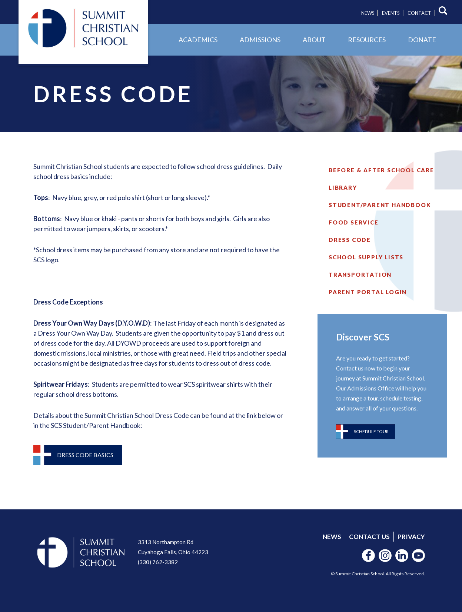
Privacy (411, 537)
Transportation (360, 274)
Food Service (354, 222)
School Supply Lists (366, 257)
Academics (198, 40)
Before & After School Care (381, 170)
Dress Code (350, 239)
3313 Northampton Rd (165, 542)
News (368, 13)
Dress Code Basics (85, 454)
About (314, 40)
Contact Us (369, 537)
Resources (367, 40)
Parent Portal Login (368, 292)
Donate (422, 40)
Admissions (260, 40)
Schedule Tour (371, 431)
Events (391, 13)
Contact (419, 13)
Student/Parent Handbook (380, 205)
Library (343, 187)
